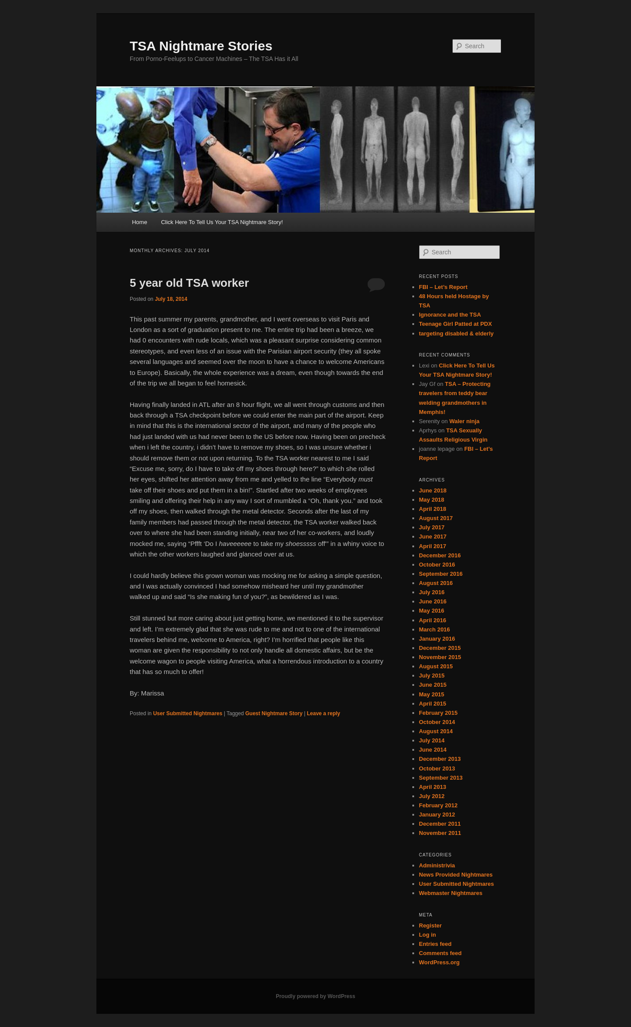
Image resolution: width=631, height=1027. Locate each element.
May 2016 (431, 610)
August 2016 (436, 583)
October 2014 (437, 722)
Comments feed (440, 953)
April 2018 (432, 509)
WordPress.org (439, 962)
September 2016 (441, 574)
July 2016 (432, 592)
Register (430, 925)
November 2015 (440, 657)
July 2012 (432, 796)
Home (139, 222)
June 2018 (433, 490)
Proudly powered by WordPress (315, 996)
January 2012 (437, 814)
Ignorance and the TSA (450, 314)
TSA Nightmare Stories (201, 46)
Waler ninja (464, 421)
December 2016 (440, 555)
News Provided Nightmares (456, 874)
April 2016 (432, 620)
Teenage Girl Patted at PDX (455, 324)
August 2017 (436, 518)
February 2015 (438, 713)
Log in (427, 934)
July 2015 (432, 675)
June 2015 (433, 684)
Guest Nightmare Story (274, 713)
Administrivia (437, 865)
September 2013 (441, 777)
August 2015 (436, 666)
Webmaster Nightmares (450, 893)
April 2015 (432, 703)
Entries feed (435, 944)
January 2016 (437, 638)
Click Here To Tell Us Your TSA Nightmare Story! (222, 222)
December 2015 (440, 648)
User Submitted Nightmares (187, 713)
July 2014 (432, 740)
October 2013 (437, 768)
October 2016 (437, 564)
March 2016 (434, 629)
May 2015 (431, 694)
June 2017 (433, 536)
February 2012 (438, 805)
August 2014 (436, 731)
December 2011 (440, 823)
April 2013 (432, 787)
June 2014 (433, 749)
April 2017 (432, 546)
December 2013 (440, 759)
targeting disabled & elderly (456, 333)
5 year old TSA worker (189, 282)
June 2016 (433, 601)
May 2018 (431, 499)
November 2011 (440, 833)
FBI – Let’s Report (443, 287)
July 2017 (432, 527)
